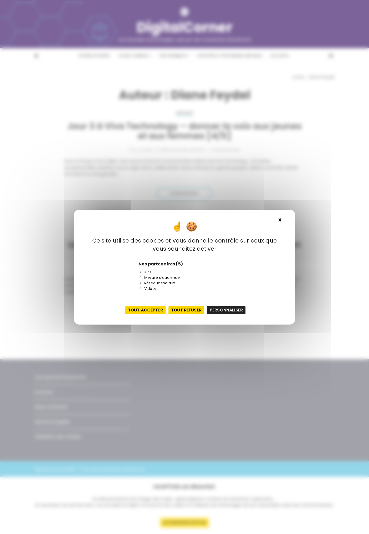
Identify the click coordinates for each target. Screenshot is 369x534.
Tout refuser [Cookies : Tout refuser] (186, 310)
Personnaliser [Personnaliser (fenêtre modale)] (226, 310)
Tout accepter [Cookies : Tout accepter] (145, 310)
